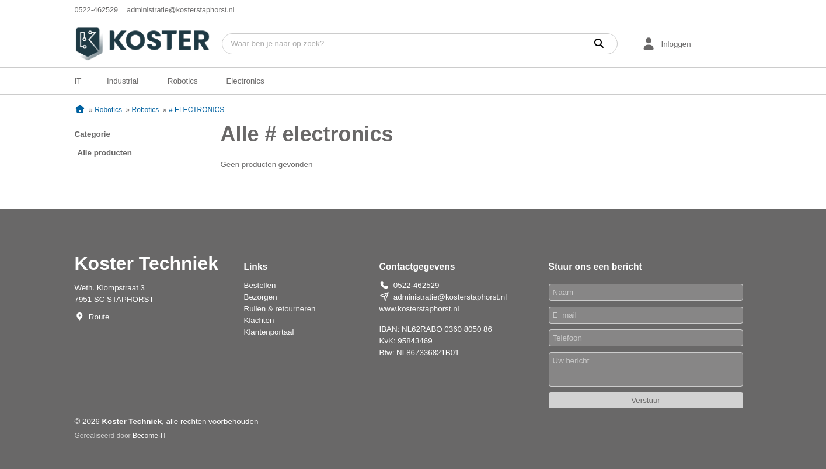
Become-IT (150, 436)
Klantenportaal (269, 332)
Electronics (245, 81)
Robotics (183, 81)
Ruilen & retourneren (280, 308)
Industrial (122, 81)
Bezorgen (260, 297)
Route (99, 316)
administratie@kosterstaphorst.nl (181, 10)
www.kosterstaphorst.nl (419, 308)
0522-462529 (97, 10)
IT (78, 81)
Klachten (259, 320)
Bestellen (260, 285)
